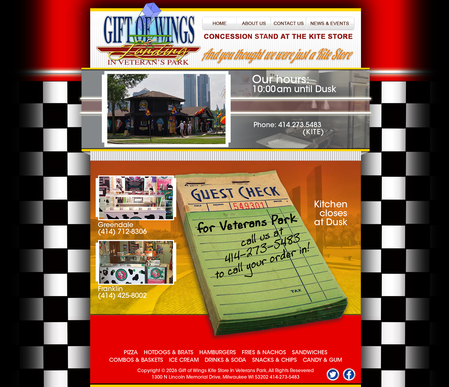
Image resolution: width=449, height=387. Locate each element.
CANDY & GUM (322, 360)
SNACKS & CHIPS (274, 360)
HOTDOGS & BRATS (168, 353)
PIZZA (131, 353)
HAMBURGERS (217, 353)
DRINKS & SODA (225, 360)
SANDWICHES (309, 353)
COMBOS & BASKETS (136, 360)
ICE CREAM (184, 360)
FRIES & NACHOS (264, 353)
